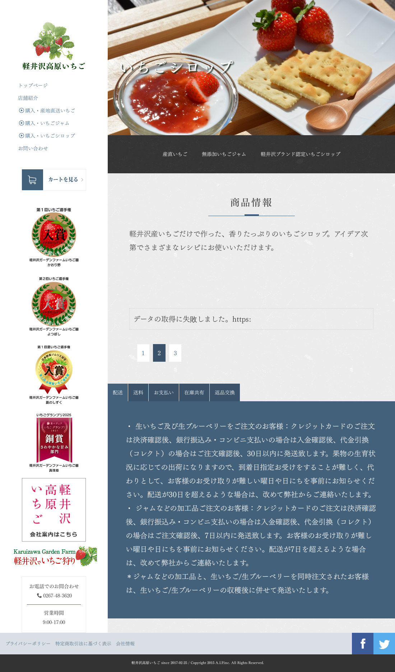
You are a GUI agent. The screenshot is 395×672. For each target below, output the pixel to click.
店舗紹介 (28, 98)
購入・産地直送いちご (47, 110)
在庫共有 (194, 392)
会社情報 (125, 643)
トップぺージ (33, 85)
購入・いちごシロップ (47, 136)
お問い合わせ (33, 148)
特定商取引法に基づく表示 (83, 643)
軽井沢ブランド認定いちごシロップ (300, 154)
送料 (138, 392)
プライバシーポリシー (28, 643)
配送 (118, 392)
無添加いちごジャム (224, 154)
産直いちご (175, 154)
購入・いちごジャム (44, 123)
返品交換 (225, 392)
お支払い (164, 392)
